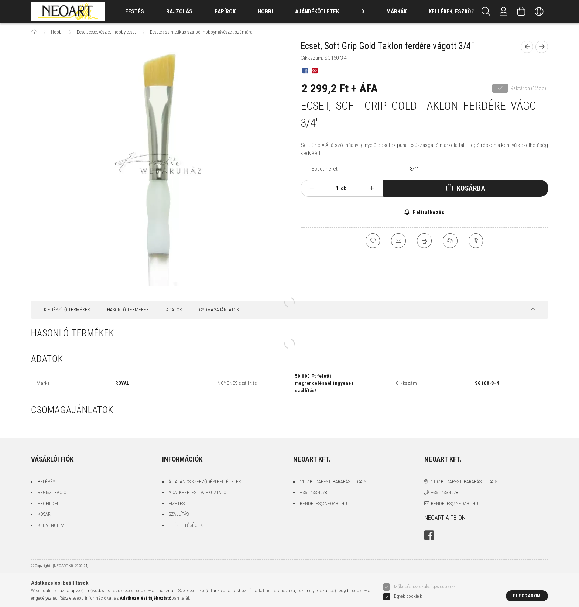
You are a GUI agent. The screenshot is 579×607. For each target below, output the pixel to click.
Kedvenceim (51, 525)
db (344, 188)
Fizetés (177, 503)
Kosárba (471, 188)
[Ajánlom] (398, 240)
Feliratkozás (428, 212)
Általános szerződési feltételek (205, 481)
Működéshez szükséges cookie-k (425, 586)
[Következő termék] (541, 47)
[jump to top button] (533, 310)
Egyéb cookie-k (408, 596)
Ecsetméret (325, 168)
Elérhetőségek (186, 525)
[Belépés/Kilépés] (504, 11)
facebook (429, 535)
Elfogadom (527, 596)
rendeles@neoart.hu (323, 503)
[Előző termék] (527, 47)
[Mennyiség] (333, 188)
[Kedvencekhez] (372, 240)
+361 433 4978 (313, 492)
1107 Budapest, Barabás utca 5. (333, 481)
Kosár (44, 514)
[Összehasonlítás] (450, 240)
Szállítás (179, 514)
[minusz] (312, 188)
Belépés (46, 481)
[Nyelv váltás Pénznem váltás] (539, 11)
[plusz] (372, 188)
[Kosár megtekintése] (521, 11)
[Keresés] (486, 11)
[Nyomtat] (424, 240)
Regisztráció (52, 492)
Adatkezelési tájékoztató (197, 492)
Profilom (48, 503)
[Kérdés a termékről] (476, 240)
